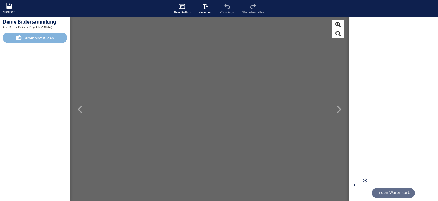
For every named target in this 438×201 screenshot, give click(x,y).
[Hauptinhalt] (219, 100)
